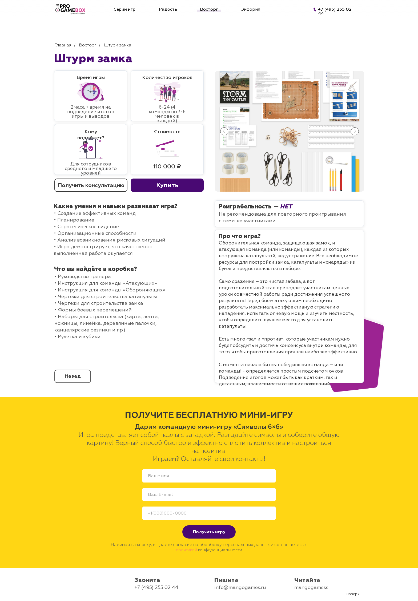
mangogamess (311, 587)
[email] (209, 494)
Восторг (87, 45)
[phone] (209, 513)
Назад (73, 376)
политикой (186, 550)
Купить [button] (167, 185)
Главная (62, 45)
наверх (353, 594)
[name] (209, 476)
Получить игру (209, 532)
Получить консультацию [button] (91, 185)
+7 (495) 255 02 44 (156, 587)
